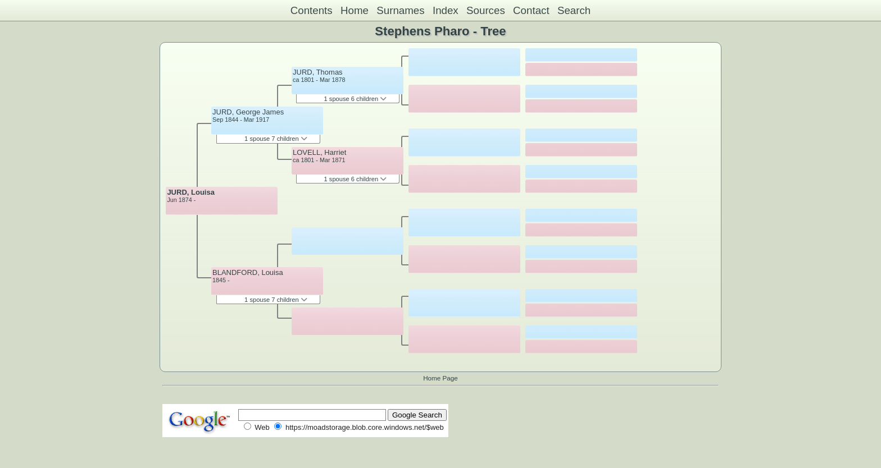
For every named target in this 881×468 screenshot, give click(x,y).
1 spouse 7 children (275, 138)
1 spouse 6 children (355, 98)
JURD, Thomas (318, 72)
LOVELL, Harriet (319, 152)
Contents (311, 10)
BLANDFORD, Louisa (247, 272)
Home (354, 10)
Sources (485, 10)
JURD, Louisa (191, 192)
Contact (531, 10)
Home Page (440, 378)
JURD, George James (248, 112)
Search (574, 10)
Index (445, 10)
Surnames (400, 10)
